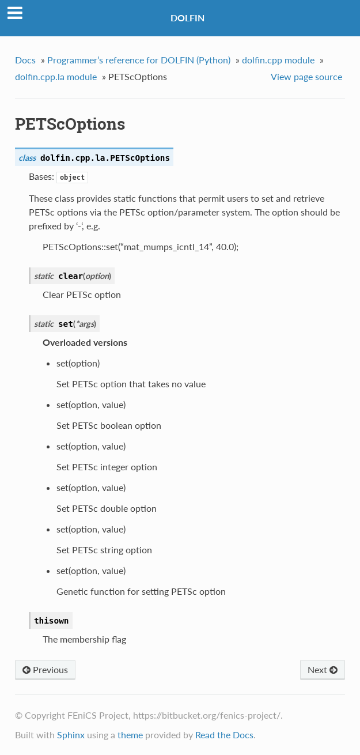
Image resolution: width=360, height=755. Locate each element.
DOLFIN (187, 17)
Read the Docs (224, 734)
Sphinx (71, 734)
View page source (306, 76)
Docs (25, 59)
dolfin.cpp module (278, 59)
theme (130, 734)
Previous (45, 669)
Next (323, 669)
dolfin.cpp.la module (56, 76)
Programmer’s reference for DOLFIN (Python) (138, 59)
